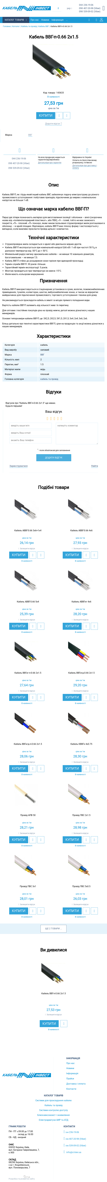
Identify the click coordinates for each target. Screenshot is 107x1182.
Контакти (71, 1088)
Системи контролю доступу (53, 1110)
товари (55, 928)
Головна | (7, 26)
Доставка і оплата (76, 1083)
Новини (45, 20)
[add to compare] (66, 115)
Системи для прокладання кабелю (53, 1100)
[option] (53, 65)
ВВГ (30, 134)
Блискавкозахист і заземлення (53, 1115)
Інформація (58, 20)
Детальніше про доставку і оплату (84, 166)
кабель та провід (49, 379)
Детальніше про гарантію (49, 162)
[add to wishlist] (59, 115)
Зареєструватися (18, 466)
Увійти (94, 466)
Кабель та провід (54, 1105)
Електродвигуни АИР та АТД (53, 1119)
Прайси (70, 1078)
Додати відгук (52, 123)
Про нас (35, 20)
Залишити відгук (27, 548)
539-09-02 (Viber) (89, 11)
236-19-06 (86, 5)
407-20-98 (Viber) (89, 8)
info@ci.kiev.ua (72, 1152)
